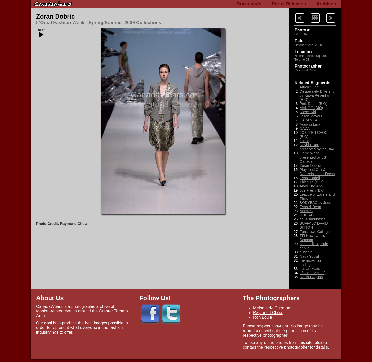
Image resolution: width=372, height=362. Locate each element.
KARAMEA (308, 120)
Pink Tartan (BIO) (313, 104)
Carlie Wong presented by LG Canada (313, 157)
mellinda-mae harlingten (310, 262)
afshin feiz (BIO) (313, 273)
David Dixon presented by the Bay (317, 147)
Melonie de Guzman (271, 308)
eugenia (306, 252)
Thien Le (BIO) (311, 182)
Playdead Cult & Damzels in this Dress (317, 172)
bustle (304, 141)
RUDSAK (307, 215)
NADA (305, 128)
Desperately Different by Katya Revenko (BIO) (317, 95)
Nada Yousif (309, 256)
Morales (306, 211)
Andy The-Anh (311, 186)
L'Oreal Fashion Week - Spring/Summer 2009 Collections (98, 22)
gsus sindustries (313, 219)
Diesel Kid (308, 112)
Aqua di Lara (310, 124)
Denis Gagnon (311, 277)
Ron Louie (262, 317)
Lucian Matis (310, 269)
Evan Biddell (310, 178)
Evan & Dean (310, 207)
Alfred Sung (309, 87)
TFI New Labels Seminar (312, 238)
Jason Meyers (311, 116)
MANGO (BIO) (311, 108)
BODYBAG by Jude (315, 203)
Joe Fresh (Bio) (312, 190)
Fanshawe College (315, 231)
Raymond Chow (268, 312)
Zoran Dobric (55, 16)
